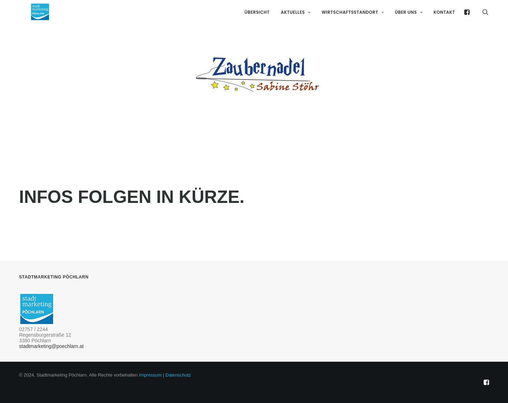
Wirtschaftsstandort (353, 22)
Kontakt (444, 22)
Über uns (408, 22)
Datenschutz (178, 375)
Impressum (150, 375)
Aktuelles (295, 22)
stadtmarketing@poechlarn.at (51, 346)
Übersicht (257, 22)
